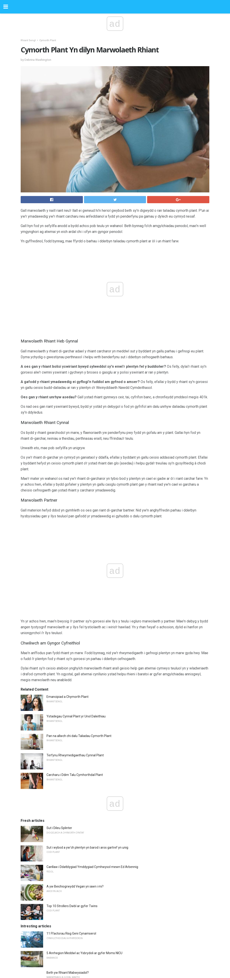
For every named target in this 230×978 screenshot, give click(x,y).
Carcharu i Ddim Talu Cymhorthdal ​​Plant (74, 775)
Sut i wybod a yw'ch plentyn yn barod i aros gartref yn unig (87, 847)
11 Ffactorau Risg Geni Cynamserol (71, 933)
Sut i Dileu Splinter (59, 828)
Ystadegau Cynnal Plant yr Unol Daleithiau (76, 716)
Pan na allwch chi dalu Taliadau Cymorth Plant (78, 736)
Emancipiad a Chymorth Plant (67, 697)
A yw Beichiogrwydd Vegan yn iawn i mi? (75, 886)
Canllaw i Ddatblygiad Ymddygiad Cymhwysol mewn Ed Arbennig (92, 867)
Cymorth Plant (47, 40)
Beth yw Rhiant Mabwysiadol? (67, 972)
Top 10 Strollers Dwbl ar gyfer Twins (71, 906)
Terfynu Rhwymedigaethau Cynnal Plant (75, 755)
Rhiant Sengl (28, 40)
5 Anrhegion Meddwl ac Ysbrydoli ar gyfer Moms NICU (84, 953)
